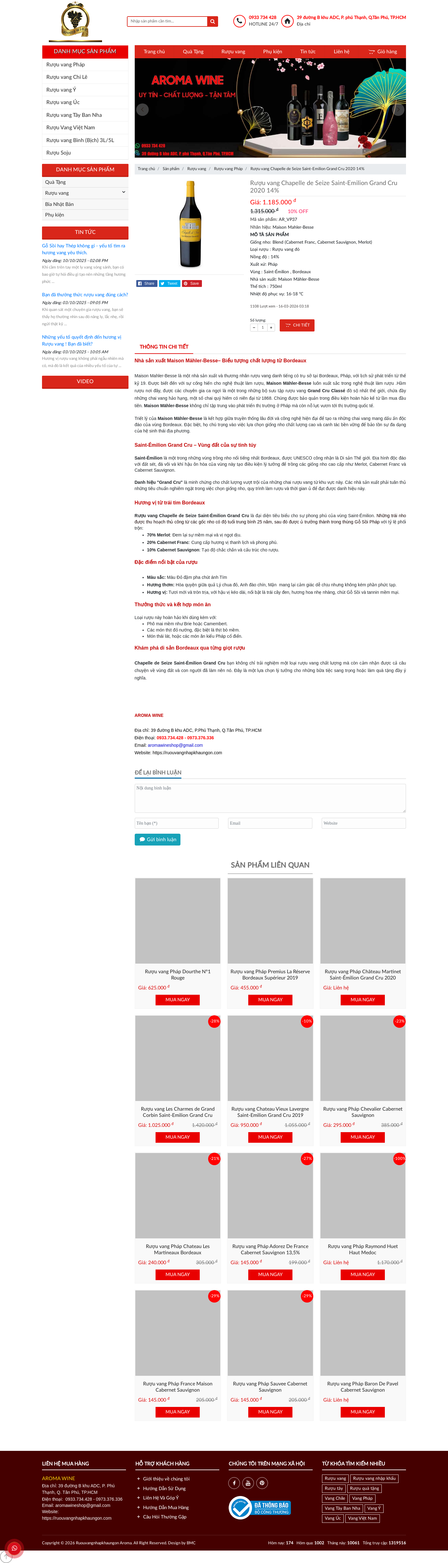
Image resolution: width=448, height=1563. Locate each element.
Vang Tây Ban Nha (342, 1508)
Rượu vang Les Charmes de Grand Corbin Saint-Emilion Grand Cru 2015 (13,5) (178, 1116)
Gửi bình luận (157, 839)
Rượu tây (334, 1488)
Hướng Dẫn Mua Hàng (162, 1507)
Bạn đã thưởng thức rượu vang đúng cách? (85, 295)
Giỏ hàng (382, 51)
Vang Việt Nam (362, 1518)
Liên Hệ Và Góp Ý (157, 1498)
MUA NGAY (178, 1000)
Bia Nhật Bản (59, 204)
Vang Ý (374, 1508)
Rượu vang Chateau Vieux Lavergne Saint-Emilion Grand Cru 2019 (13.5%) (270, 1116)
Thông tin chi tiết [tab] (164, 347)
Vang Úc (333, 1518)
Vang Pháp (362, 1498)
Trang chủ (154, 51)
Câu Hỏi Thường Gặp (160, 1517)
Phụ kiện (272, 51)
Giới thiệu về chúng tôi (162, 1479)
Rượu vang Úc (63, 102)
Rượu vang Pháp (65, 64)
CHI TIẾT (297, 325)
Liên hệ (341, 51)
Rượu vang (233, 51)
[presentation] (142, 109)
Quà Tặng (193, 51)
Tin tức (308, 51)
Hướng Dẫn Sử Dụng (160, 1488)
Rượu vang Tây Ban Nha (74, 115)
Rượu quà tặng (364, 1488)
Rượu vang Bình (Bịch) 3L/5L (80, 140)
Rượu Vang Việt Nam (70, 127)
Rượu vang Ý (61, 90)
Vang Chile (335, 1498)
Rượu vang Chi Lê (66, 77)
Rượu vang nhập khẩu (374, 1478)
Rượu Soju (58, 152)
